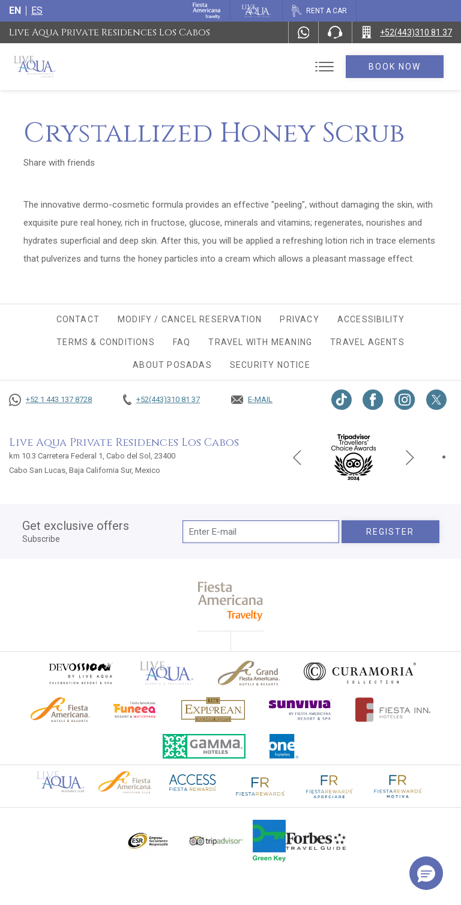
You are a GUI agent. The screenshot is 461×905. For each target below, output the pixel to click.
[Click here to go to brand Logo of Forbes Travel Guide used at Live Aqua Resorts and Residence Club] (316, 841)
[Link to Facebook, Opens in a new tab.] (373, 399)
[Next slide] (410, 457)
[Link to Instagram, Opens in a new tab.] (404, 399)
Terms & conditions (105, 342)
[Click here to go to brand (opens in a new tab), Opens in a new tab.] (80, 673)
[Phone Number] (335, 32)
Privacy (299, 319)
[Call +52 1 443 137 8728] (50, 399)
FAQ (182, 342)
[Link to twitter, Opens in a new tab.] (436, 399)
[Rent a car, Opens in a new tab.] (319, 11)
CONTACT (78, 319)
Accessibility (371, 319)
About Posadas (172, 365)
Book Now (395, 66)
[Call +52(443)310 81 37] (406, 32)
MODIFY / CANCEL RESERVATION (190, 319)
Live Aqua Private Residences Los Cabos (109, 32)
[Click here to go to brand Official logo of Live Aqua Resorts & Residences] (167, 673)
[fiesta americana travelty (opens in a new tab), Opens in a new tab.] (230, 601)
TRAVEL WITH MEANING (260, 342)
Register (390, 532)
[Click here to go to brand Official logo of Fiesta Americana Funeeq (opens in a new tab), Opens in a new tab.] (135, 709)
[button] (426, 873)
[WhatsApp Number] (304, 32)
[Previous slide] (297, 457)
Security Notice (270, 365)
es (37, 10)
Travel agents (367, 342)
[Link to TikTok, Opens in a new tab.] (341, 399)
